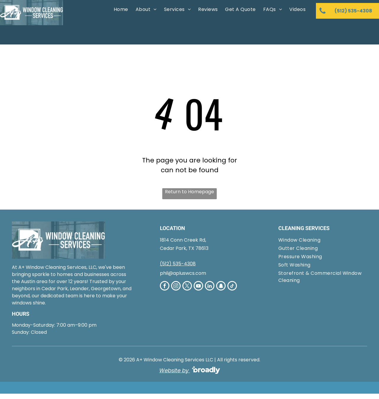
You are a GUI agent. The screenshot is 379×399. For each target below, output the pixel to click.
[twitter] (187, 286)
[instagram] (176, 286)
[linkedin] (209, 286)
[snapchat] (221, 286)
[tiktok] (232, 286)
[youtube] (198, 286)
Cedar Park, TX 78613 (184, 248)
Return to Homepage (189, 191)
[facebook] (164, 286)
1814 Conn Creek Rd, (183, 240)
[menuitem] (120, 9)
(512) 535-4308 (178, 263)
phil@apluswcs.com (183, 273)
